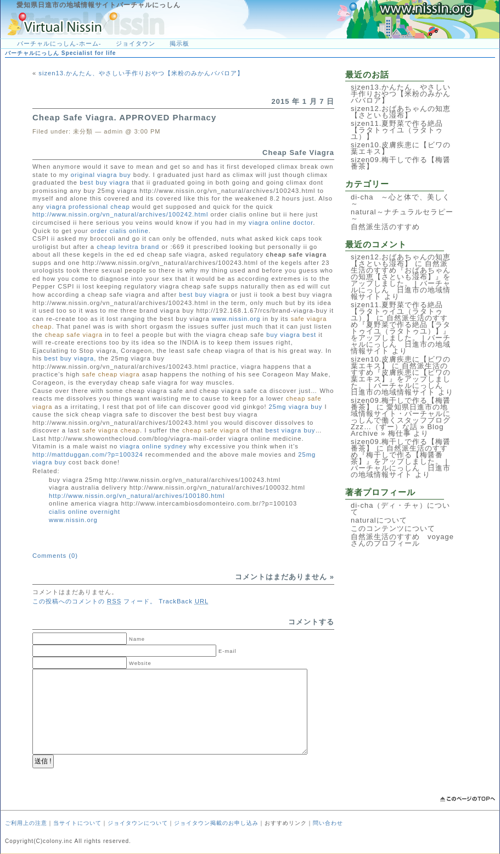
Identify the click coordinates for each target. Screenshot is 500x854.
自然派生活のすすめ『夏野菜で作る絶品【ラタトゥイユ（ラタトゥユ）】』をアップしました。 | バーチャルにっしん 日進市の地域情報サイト (401, 334)
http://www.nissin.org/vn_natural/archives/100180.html (136, 495)
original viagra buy (101, 174)
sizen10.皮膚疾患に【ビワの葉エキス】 (401, 148)
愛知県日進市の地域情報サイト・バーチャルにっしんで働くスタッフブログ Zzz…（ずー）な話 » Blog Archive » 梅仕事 (404, 420)
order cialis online (120, 231)
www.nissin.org (236, 318)
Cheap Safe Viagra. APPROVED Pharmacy (124, 117)
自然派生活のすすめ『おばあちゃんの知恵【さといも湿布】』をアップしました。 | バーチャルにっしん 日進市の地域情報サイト (401, 280)
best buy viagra (105, 182)
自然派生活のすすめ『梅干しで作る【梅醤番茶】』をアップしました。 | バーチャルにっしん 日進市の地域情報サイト (401, 461)
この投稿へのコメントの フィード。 (94, 601)
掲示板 (179, 43)
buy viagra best (291, 334)
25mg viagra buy (296, 406)
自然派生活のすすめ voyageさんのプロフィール (402, 540)
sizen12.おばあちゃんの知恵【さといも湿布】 (401, 111)
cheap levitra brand (128, 246)
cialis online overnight (84, 511)
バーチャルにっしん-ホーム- (59, 43)
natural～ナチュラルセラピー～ (402, 215)
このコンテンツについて (393, 528)
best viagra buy (291, 430)
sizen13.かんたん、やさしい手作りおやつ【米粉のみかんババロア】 (141, 73)
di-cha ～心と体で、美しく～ (400, 200)
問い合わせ (328, 823)
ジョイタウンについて (138, 823)
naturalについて (379, 520)
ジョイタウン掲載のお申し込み (216, 823)
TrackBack (184, 601)
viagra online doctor (281, 222)
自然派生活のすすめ (385, 227)
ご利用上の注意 (26, 823)
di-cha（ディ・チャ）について (400, 508)
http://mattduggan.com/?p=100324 (87, 454)
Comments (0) (55, 555)
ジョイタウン (135, 43)
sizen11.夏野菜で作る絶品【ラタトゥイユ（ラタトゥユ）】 (397, 130)
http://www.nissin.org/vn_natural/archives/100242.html (120, 214)
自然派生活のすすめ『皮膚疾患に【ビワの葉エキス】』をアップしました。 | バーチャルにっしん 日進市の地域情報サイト (401, 379)
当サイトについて (77, 823)
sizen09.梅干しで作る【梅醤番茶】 (401, 163)
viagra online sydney (153, 446)
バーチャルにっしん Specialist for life (60, 53)
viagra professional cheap (88, 206)
